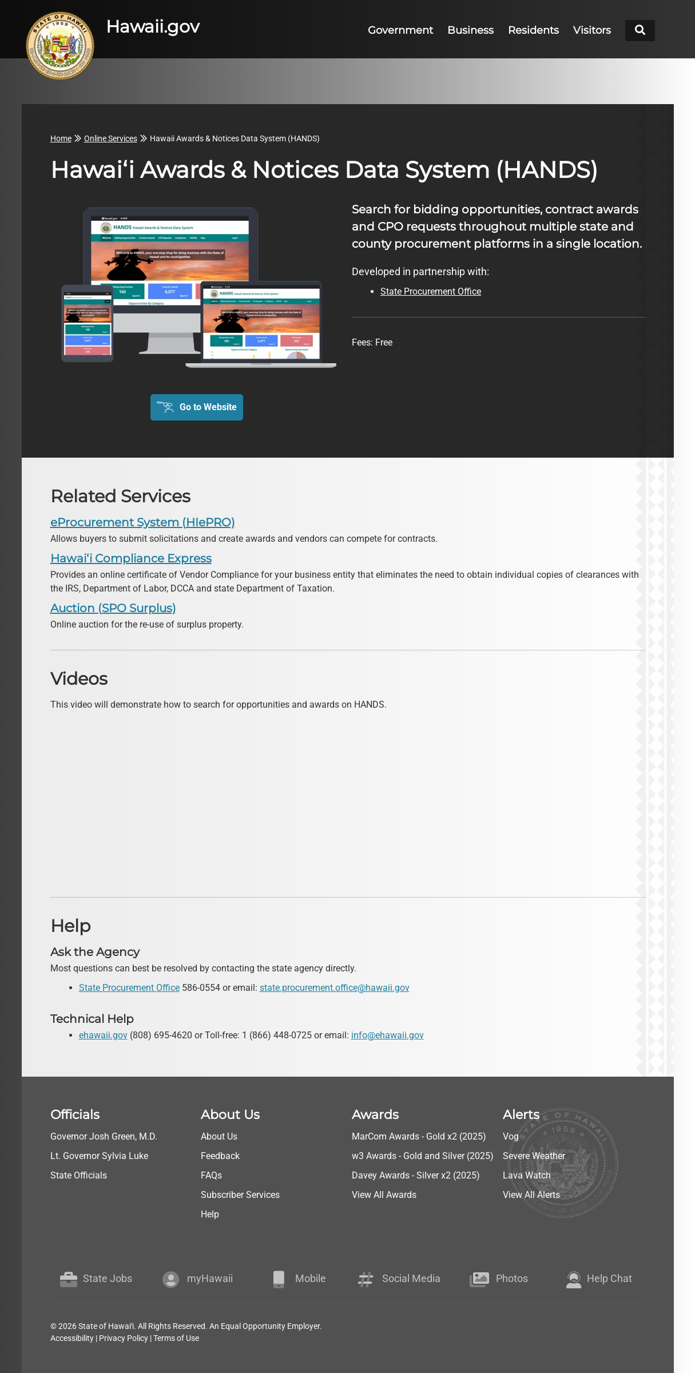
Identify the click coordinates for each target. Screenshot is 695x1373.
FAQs (211, 1175)
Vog (511, 1136)
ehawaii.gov (103, 1035)
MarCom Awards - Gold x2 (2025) (419, 1136)
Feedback (220, 1155)
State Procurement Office (129, 987)
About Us (219, 1136)
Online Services (110, 138)
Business (470, 30)
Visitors (592, 30)
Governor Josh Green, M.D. (103, 1136)
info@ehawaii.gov (387, 1035)
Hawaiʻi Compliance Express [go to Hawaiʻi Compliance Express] (131, 558)
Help (210, 1214)
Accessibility (72, 1338)
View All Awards (384, 1194)
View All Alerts (531, 1194)
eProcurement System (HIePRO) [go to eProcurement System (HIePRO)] (142, 522)
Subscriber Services (240, 1194)
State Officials (78, 1175)
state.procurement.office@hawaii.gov (335, 987)
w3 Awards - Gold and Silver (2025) (423, 1155)
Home (61, 138)
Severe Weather (534, 1155)
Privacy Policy (123, 1338)
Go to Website (208, 407)
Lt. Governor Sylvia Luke (99, 1155)
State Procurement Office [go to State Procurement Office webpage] (430, 291)
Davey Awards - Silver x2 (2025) (416, 1175)
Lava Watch (527, 1175)
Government (400, 30)
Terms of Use (176, 1338)
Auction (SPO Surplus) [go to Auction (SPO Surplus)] (113, 608)
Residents (533, 30)
